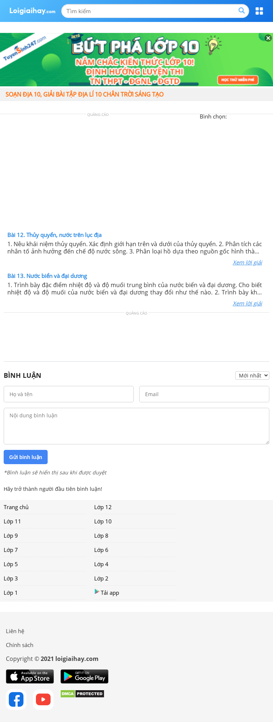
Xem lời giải (247, 262)
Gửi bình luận (25, 457)
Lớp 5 (11, 564)
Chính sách (19, 644)
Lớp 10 (103, 521)
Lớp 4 (101, 564)
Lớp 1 (11, 592)
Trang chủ (16, 507)
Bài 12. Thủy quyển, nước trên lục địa (54, 234)
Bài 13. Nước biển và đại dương (47, 275)
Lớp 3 (11, 578)
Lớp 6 (101, 549)
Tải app (106, 592)
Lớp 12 (103, 507)
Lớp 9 (11, 535)
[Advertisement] (136, 174)
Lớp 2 (101, 578)
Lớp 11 (12, 521)
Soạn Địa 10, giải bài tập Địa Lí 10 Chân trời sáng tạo (84, 94)
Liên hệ (15, 631)
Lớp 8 (101, 535)
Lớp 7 (11, 549)
